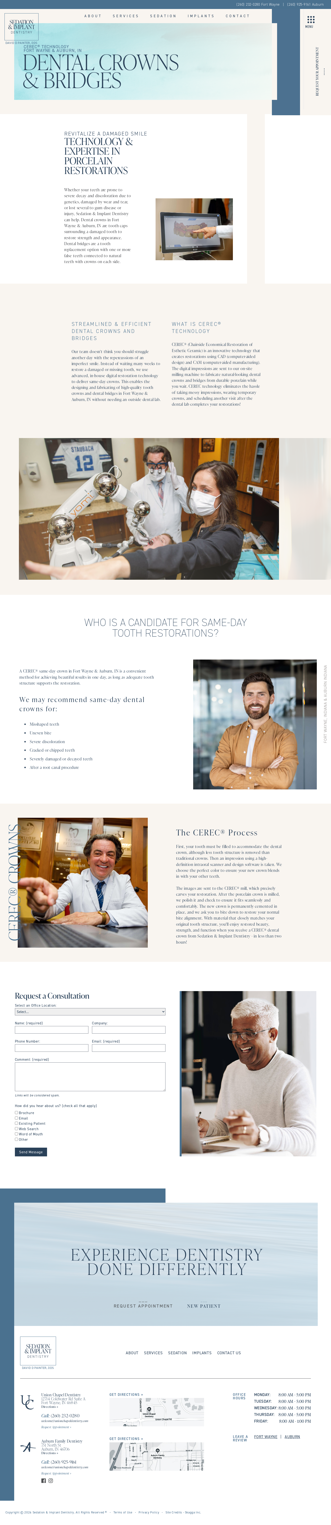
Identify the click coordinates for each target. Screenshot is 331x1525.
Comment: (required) (32, 1059)
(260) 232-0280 (60, 1416)
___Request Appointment (143, 1303)
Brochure (26, 1113)
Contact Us (229, 1352)
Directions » (49, 1407)
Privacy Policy (149, 1512)
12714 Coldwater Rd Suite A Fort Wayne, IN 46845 (63, 1400)
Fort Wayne (265, 1436)
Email (23, 1118)
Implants (201, 16)
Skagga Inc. (193, 1512)
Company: (100, 1023)
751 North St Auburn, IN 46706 (55, 1447)
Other (23, 1139)
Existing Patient (32, 1123)
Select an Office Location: (36, 1005)
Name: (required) (29, 1023)
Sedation (163, 16)
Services (126, 16)
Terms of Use (122, 1512)
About (93, 16)
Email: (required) (106, 1041)
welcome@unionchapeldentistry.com (64, 1421)
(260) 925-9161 (58, 1462)
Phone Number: (27, 1041)
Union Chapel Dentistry (61, 1394)
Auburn (292, 1436)
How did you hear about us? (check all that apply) (56, 1105)
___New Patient (204, 1303)
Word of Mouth (31, 1134)
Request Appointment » (56, 1427)
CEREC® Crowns (13, 882)
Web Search (29, 1129)
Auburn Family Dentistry (62, 1441)
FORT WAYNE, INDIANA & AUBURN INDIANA (325, 704)
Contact (238, 16)
